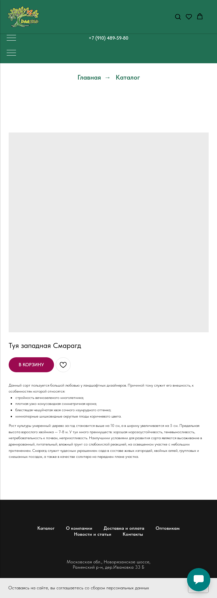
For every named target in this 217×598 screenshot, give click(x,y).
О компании (79, 528)
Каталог (128, 77)
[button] (178, 16)
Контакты (133, 534)
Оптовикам (168, 528)
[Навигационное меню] (11, 38)
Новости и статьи (92, 534)
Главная (89, 77)
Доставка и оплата (124, 528)
